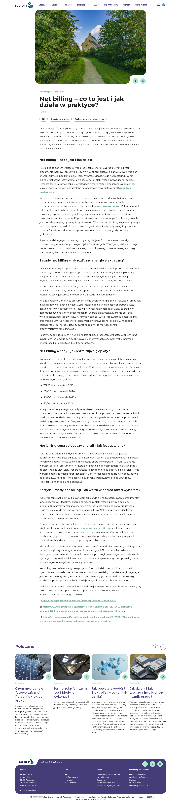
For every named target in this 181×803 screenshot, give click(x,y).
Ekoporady (58, 92)
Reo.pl (67, 774)
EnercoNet (58, 762)
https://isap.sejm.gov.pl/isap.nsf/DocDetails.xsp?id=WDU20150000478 (78, 600)
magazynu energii (94, 528)
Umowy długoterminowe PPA (108, 774)
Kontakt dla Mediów (28, 790)
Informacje (45, 92)
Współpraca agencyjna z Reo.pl (109, 786)
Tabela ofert (101, 780)
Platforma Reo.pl (71, 777)
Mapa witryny (70, 783)
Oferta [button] (42, 5)
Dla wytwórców (111, 5)
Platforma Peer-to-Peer (106, 783)
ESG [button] (96, 5)
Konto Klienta (141, 5)
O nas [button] (67, 5)
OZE (44, 119)
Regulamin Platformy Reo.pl (140, 777)
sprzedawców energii (107, 206)
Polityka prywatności (137, 774)
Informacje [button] (82, 5)
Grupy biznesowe (104, 777)
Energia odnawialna (60, 119)
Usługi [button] (55, 5)
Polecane (24, 646)
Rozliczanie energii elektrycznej (89, 119)
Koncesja (132, 780)
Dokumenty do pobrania (138, 786)
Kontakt (126, 5)
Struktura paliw (135, 783)
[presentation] (155, 647)
